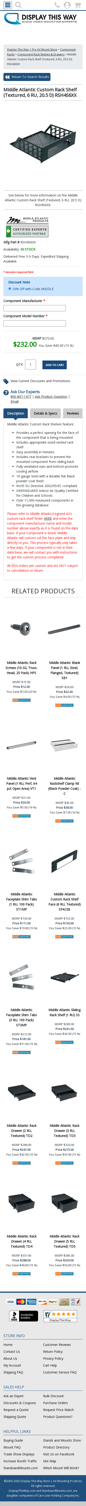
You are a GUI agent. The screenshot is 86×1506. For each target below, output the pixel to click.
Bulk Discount (53, 1396)
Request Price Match (58, 1410)
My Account (12, 1365)
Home (8, 1344)
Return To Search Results (27, 77)
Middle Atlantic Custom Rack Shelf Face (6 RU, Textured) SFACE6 (64, 902)
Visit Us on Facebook (58, 1454)
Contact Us (11, 1351)
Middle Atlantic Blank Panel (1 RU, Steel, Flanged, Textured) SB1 (64, 670)
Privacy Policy (53, 1358)
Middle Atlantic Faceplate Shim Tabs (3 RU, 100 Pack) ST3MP (21, 1017)
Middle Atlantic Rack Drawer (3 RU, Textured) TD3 (64, 1130)
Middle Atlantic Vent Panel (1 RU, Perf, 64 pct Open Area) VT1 (21, 783)
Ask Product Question (51, 396)
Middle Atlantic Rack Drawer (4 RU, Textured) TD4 (21, 1241)
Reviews (73, 413)
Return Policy (53, 1351)
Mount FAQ (12, 1447)
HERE (48, 518)
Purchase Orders (55, 1403)
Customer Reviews (57, 1344)
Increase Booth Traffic (20, 1461)
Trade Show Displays (19, 1454)
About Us (10, 1358)
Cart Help (50, 1365)
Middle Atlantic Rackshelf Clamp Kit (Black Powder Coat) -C (64, 786)
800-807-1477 (21, 396)
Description (15, 413)
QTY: (19, 364)
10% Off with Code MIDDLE (33, 289)
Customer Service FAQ (60, 1372)
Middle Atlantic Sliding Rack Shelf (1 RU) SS (64, 1012)
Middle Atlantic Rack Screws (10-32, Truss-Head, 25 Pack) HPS (22, 668)
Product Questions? (57, 1416)
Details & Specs (45, 413)
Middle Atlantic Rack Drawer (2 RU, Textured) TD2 (21, 1130)
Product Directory (56, 1447)
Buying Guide (13, 1440)
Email (15, 401)
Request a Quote (16, 1410)
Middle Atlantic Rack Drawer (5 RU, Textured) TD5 (64, 1241)
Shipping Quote (14, 1416)
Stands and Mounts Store (62, 1440)
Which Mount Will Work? (61, 1468)
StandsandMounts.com (20, 1468)
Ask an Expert (13, 1396)
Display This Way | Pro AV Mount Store (32, 50)
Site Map (49, 1461)
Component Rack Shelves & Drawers (40, 54)
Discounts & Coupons (19, 1403)
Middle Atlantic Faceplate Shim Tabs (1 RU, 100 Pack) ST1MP (21, 902)
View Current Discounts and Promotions (40, 381)
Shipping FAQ (13, 1372)
